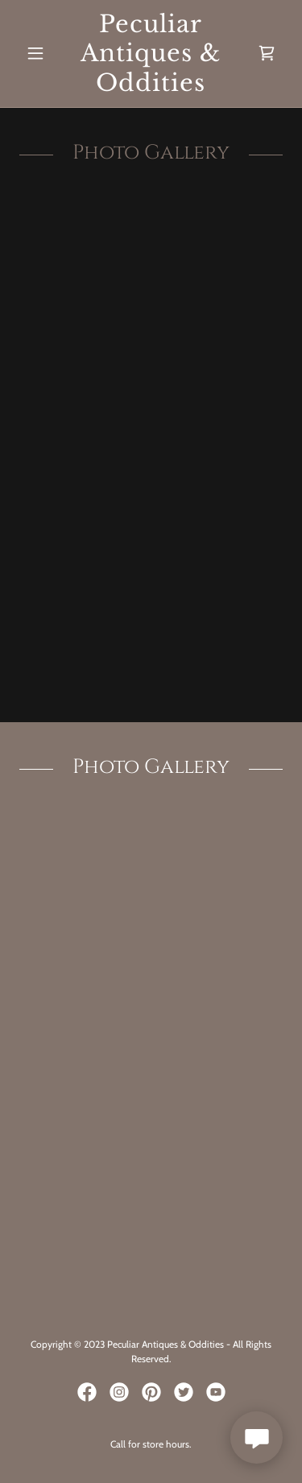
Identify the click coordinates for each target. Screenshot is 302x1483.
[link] (151, 53)
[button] (39, 53)
